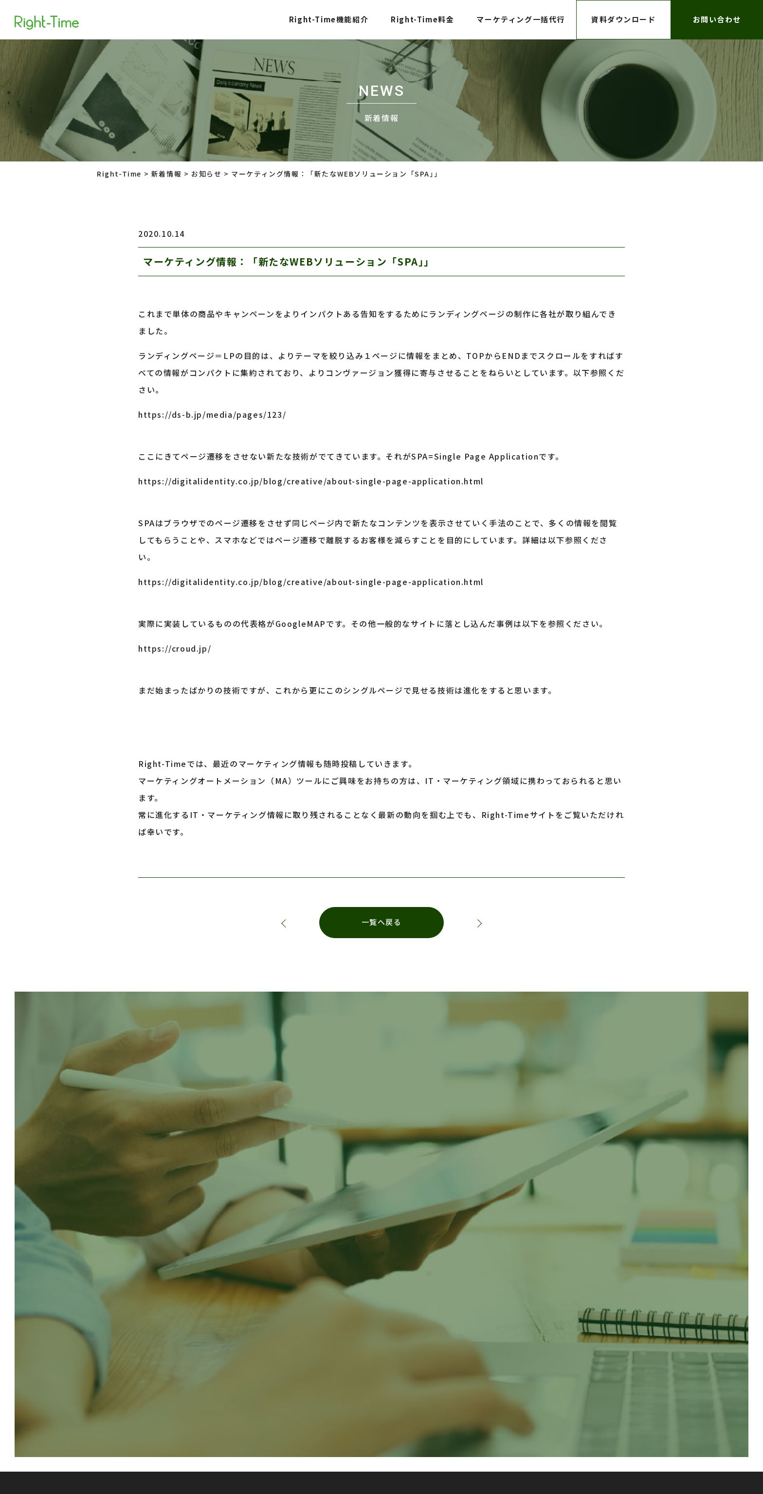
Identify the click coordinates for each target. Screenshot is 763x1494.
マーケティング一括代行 (520, 19)
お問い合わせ (716, 19)
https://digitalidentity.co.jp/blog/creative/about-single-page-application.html (311, 481)
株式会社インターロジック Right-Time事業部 (466, 1429)
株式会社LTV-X (366, 1343)
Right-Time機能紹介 (328, 19)
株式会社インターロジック (483, 1343)
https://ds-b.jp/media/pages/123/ (212, 414)
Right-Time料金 (422, 19)
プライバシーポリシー (243, 1343)
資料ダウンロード (623, 19)
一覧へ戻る (382, 922)
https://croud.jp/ (174, 648)
